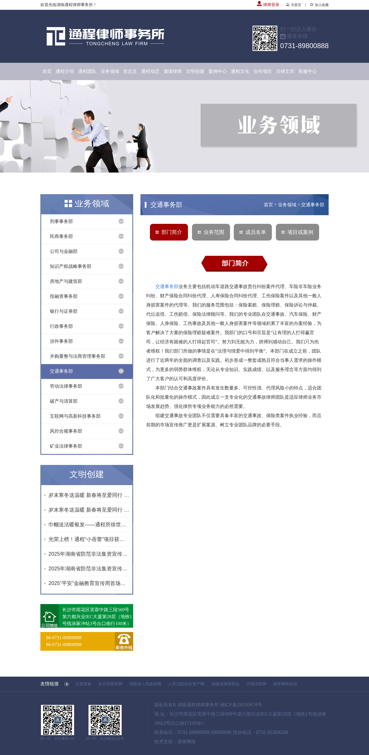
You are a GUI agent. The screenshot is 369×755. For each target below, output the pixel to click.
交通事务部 (61, 371)
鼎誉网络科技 (285, 684)
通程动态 (150, 71)
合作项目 (262, 71)
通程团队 (87, 71)
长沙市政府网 (110, 684)
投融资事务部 (64, 296)
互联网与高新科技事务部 (75, 416)
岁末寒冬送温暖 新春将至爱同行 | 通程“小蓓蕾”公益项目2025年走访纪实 (88, 495)
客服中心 (307, 71)
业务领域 (110, 71)
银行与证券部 (64, 311)
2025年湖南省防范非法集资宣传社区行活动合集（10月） (88, 554)
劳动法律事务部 (66, 386)
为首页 (293, 5)
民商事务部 (61, 236)
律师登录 (268, 5)
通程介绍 (65, 71)
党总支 (130, 71)
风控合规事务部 (66, 431)
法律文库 (285, 71)
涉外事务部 (61, 341)
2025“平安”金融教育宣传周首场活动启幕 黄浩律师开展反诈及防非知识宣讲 (88, 583)
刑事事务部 (61, 221)
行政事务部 (61, 326)
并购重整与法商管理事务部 (77, 356)
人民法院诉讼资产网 (186, 684)
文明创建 (195, 71)
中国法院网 (256, 684)
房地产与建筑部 (66, 281)
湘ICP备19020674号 (241, 704)
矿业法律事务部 (66, 446)
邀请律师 (172, 71)
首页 (47, 71)
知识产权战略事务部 (70, 266)
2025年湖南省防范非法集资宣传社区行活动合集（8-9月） (88, 569)
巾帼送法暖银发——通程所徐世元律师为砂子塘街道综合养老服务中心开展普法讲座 (88, 524)
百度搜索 (83, 684)
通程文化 (240, 71)
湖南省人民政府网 (145, 684)
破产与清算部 (64, 401)
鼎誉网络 (186, 741)
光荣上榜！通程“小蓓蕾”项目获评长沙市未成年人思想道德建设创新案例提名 (88, 539)
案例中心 (217, 71)
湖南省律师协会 (225, 684)
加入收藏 (319, 5)
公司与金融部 (64, 251)
